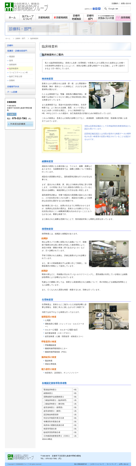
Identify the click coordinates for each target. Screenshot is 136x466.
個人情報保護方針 (80, 464)
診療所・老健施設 (76, 17)
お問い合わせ (123, 464)
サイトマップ (111, 464)
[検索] (116, 8)
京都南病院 (44, 17)
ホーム (12, 17)
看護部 (12, 56)
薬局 (11, 60)
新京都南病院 (60, 17)
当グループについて (28, 17)
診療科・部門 (90, 17)
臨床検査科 (13, 68)
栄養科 (12, 80)
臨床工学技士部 (15, 76)
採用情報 (123, 17)
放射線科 (13, 64)
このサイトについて (97, 464)
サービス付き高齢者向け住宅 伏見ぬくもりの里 (106, 17)
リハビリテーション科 (18, 72)
